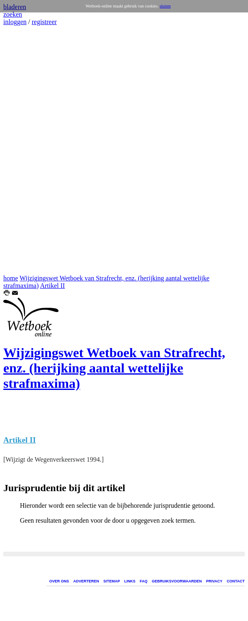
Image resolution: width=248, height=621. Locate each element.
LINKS (130, 581)
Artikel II (52, 285)
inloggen (15, 21)
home (10, 278)
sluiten (165, 6)
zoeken (12, 14)
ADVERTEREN (86, 581)
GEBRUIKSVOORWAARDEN (177, 581)
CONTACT (236, 581)
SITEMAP (111, 581)
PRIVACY (214, 581)
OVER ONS (59, 581)
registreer (44, 21)
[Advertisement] (28, 150)
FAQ (144, 581)
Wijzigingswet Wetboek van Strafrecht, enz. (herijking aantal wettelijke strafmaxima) (114, 368)
